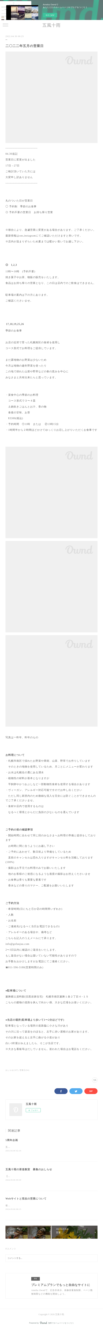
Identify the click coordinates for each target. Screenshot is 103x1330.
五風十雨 (51, 25)
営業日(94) (24, 1070)
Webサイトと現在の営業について (26, 1199)
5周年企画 (11, 1140)
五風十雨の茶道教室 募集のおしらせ (28, 1169)
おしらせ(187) (11, 1070)
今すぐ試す (50, 15)
